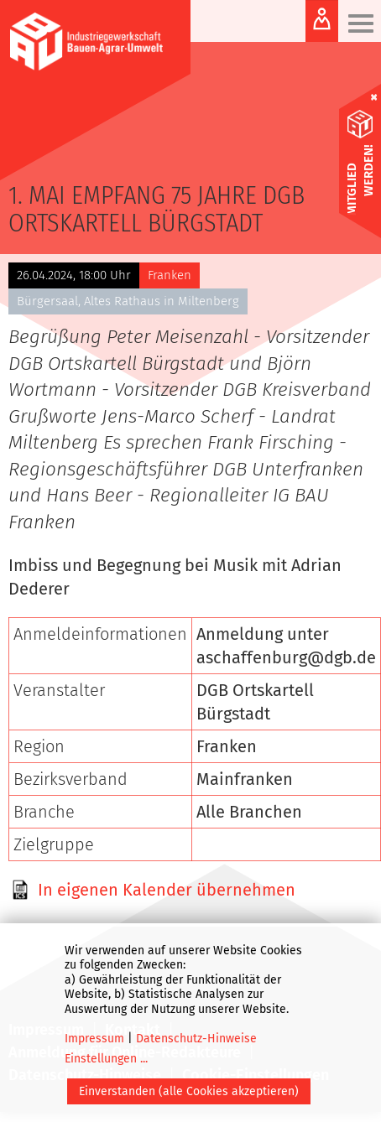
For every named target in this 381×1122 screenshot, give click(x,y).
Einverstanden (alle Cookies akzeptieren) (189, 1091)
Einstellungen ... (106, 1059)
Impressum (94, 1038)
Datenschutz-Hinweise (196, 1038)
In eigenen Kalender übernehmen (166, 890)
